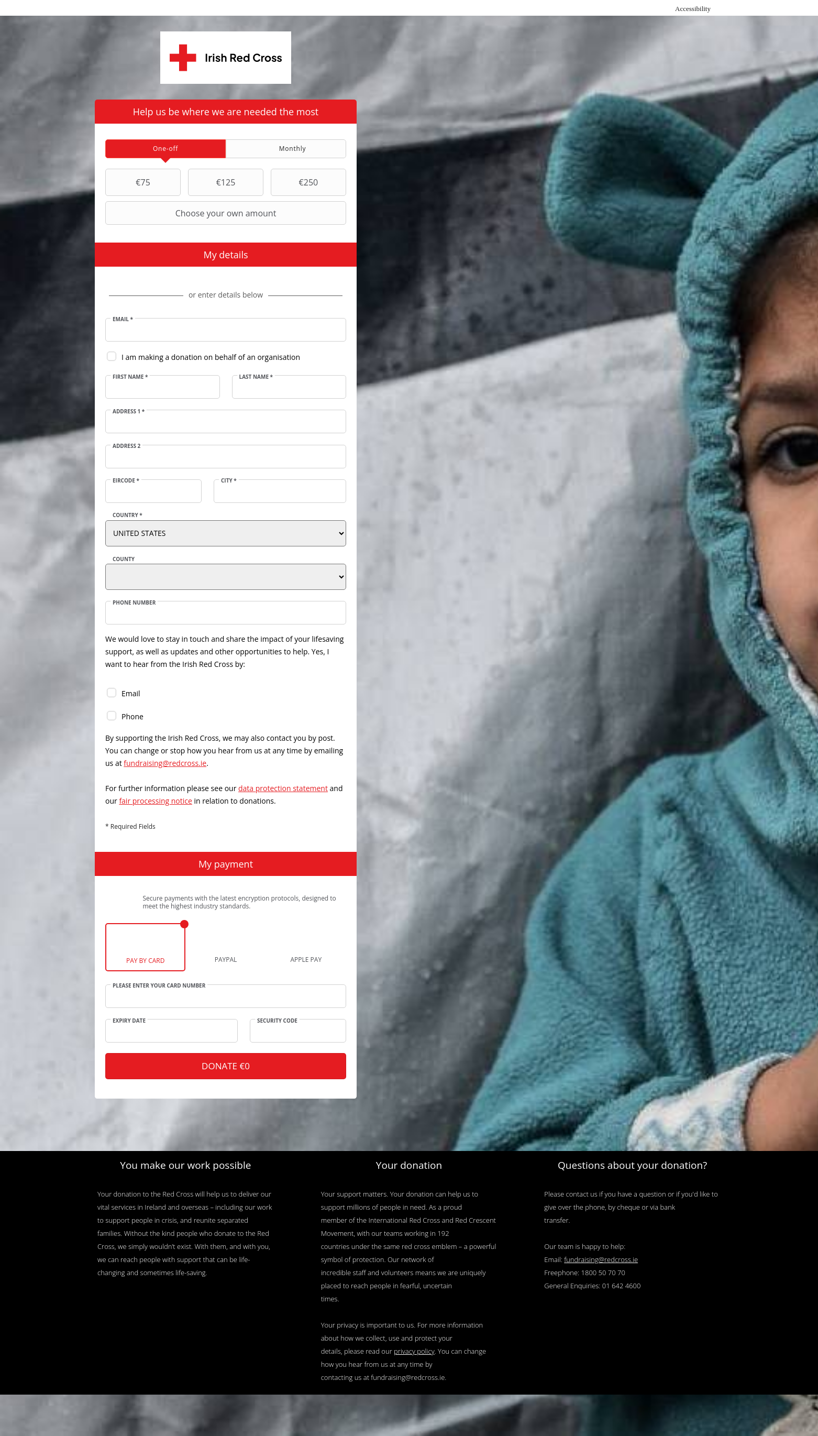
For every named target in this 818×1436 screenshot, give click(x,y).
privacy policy (414, 1351)
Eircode (126, 480)
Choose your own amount (192, 213)
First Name (130, 377)
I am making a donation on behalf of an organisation (211, 357)
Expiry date (129, 1020)
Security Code (277, 1020)
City (229, 480)
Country (128, 515)
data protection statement (283, 788)
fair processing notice (155, 801)
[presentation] (165, 149)
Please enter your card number (159, 985)
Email (123, 319)
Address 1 (129, 411)
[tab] (166, 148)
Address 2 (127, 446)
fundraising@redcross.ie (165, 763)
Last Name (256, 377)
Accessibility (693, 9)
